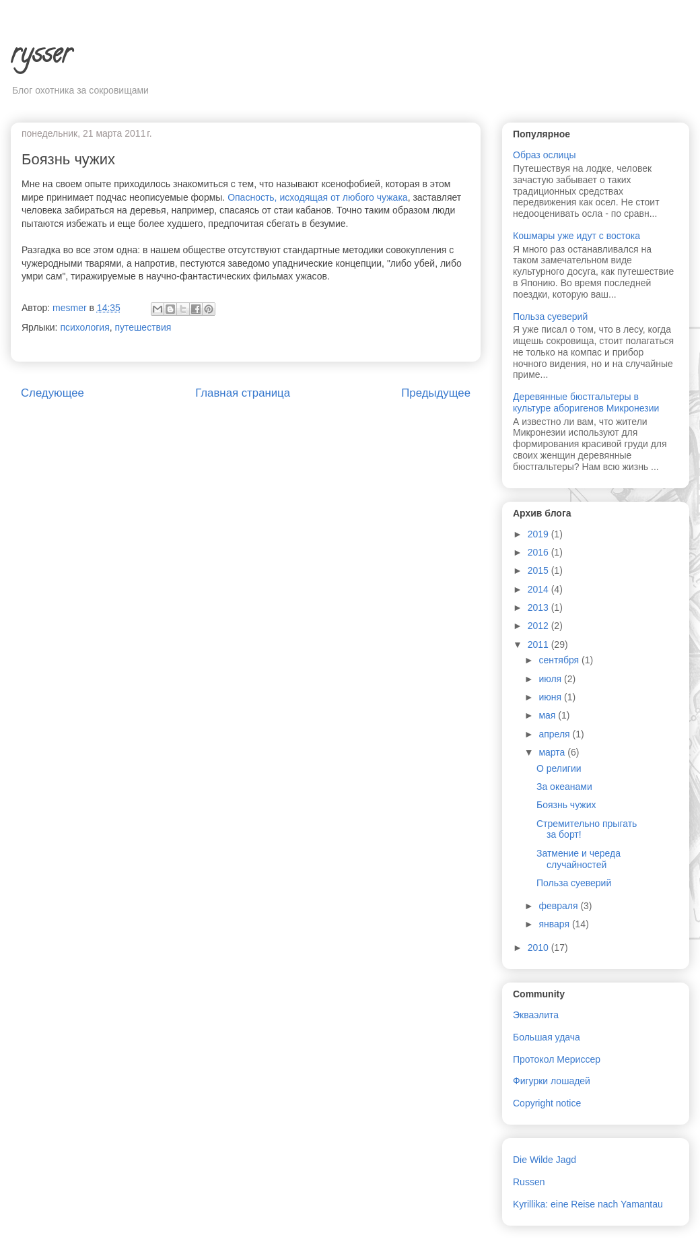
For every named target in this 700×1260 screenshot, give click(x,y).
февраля (559, 905)
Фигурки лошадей (551, 1080)
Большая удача (546, 1037)
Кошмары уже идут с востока (576, 235)
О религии (559, 768)
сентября (560, 660)
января (554, 924)
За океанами (564, 786)
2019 (539, 534)
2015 (539, 570)
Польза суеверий (550, 316)
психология (84, 327)
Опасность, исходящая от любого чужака (317, 197)
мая (548, 715)
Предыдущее (435, 393)
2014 (539, 589)
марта (552, 752)
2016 (539, 552)
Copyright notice (547, 1103)
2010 (539, 947)
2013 (539, 607)
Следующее (52, 393)
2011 (539, 644)
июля (551, 678)
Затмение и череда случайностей (578, 859)
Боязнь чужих (566, 804)
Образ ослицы (544, 155)
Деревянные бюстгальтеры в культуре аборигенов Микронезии (586, 402)
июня (551, 697)
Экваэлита (536, 1014)
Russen (529, 1181)
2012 (539, 625)
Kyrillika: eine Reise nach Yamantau (588, 1204)
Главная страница (242, 393)
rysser (41, 56)
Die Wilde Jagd (544, 1159)
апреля (555, 734)
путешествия (143, 327)
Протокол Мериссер (556, 1059)
